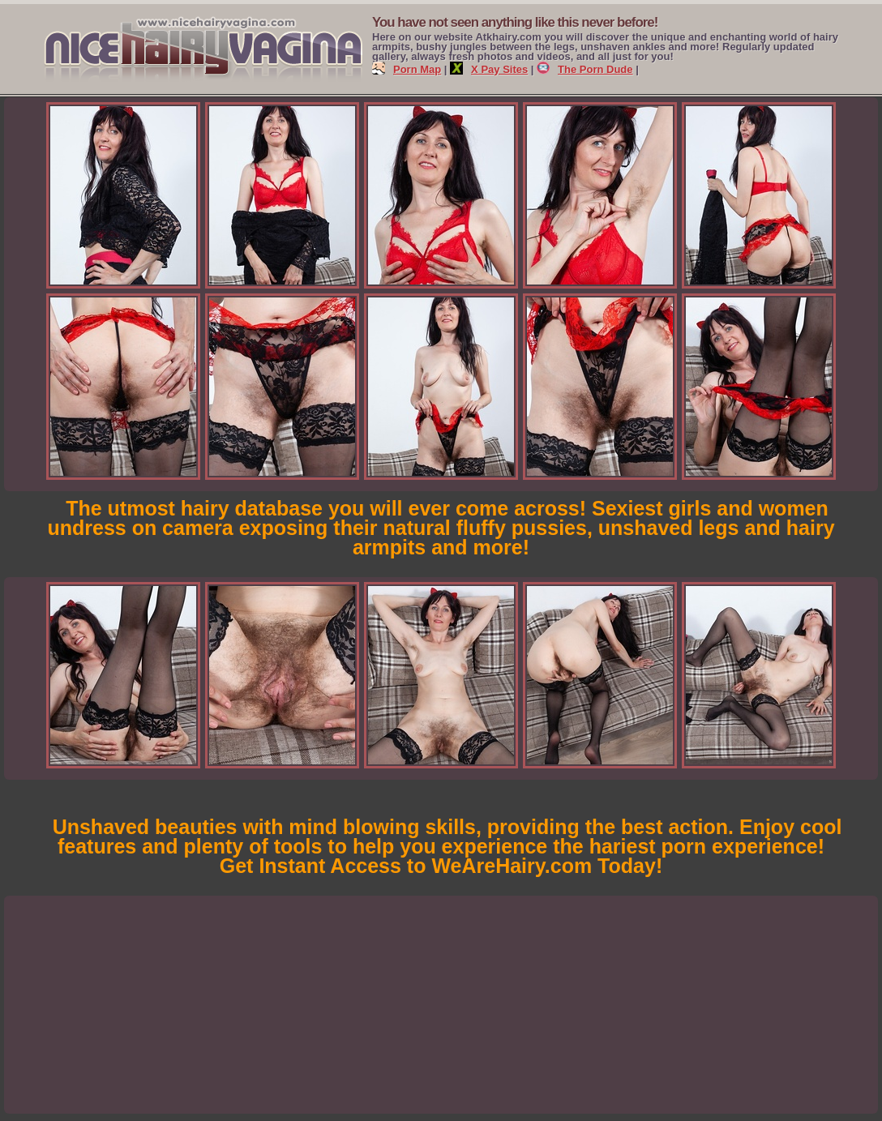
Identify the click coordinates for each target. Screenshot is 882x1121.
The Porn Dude (584, 69)
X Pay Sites (489, 69)
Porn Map (406, 69)
